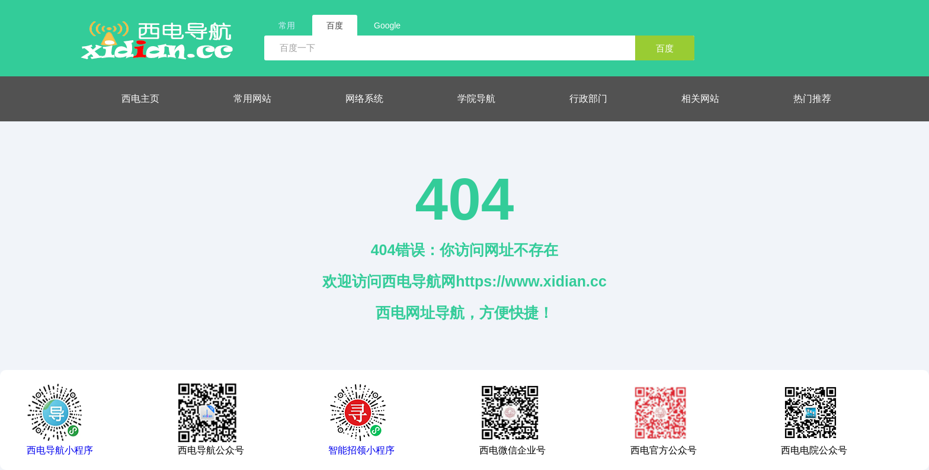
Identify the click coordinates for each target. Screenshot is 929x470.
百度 (665, 48)
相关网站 (700, 99)
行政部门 (588, 99)
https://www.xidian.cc (531, 281)
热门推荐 (812, 99)
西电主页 (140, 99)
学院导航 (476, 99)
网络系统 (364, 99)
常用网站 (252, 99)
